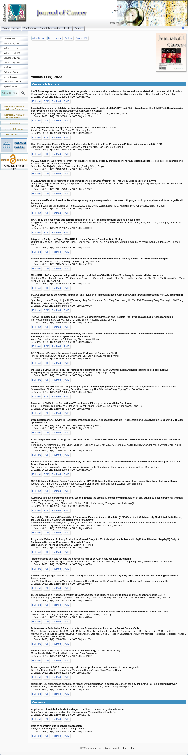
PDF (46, 101)
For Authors (30, 28)
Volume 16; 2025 (12, 48)
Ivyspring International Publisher (104, 748)
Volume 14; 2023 (12, 57)
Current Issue (10, 38)
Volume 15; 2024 (12, 53)
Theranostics (14, 123)
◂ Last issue (38, 38)
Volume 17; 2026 (12, 43)
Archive (7, 67)
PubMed (56, 101)
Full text (36, 101)
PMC (66, 101)
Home (5, 28)
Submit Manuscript (50, 28)
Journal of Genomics (14, 129)
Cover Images (10, 76)
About (16, 28)
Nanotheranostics (14, 135)
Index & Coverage (12, 81)
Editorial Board (11, 72)
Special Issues (10, 86)
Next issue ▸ (54, 38)
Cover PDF (82, 38)
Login (67, 28)
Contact (79, 28)
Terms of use (129, 748)
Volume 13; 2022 (12, 62)
